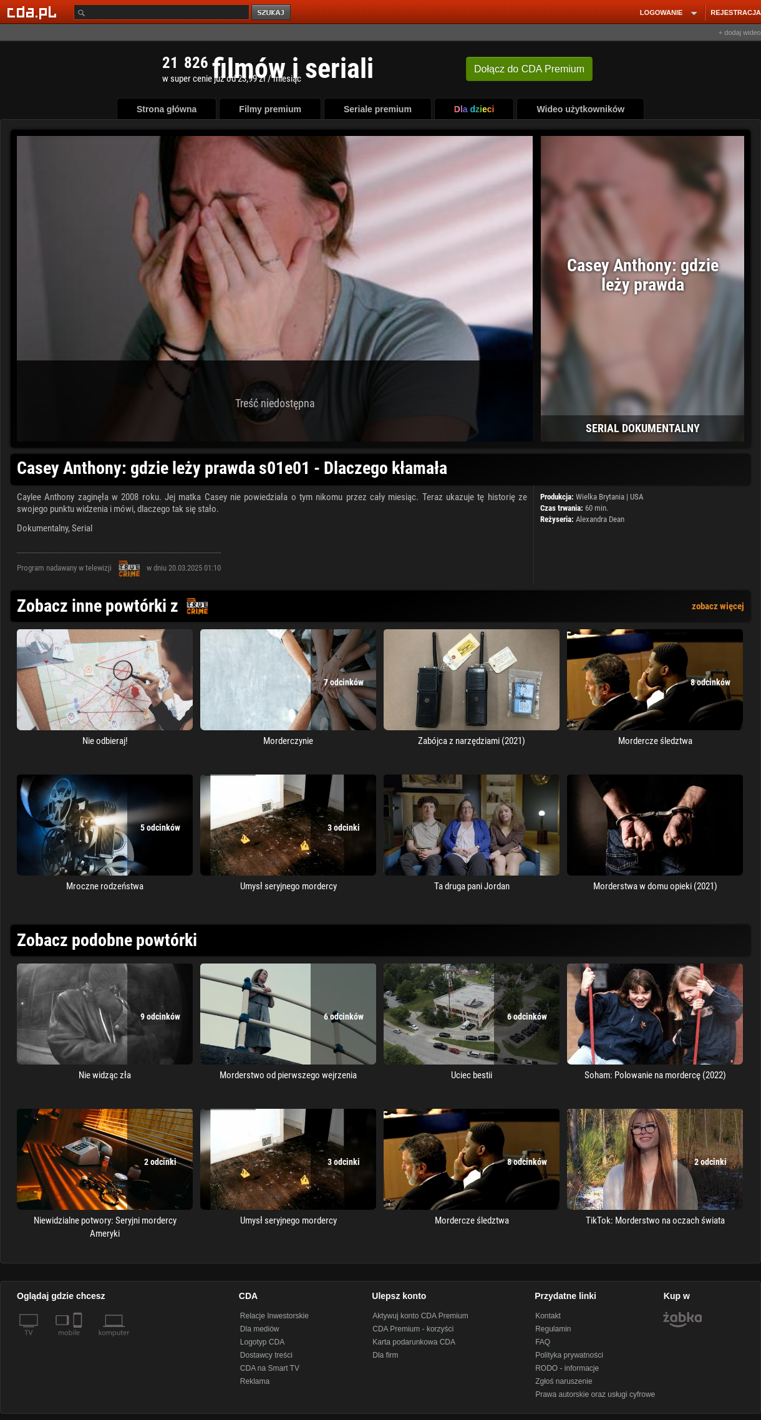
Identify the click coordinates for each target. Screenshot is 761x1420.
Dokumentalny (42, 528)
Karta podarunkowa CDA (413, 1342)
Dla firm (385, 1355)
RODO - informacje (567, 1368)
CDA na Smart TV (269, 1368)
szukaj (272, 12)
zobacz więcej (718, 606)
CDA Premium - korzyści (412, 1329)
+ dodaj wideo (740, 32)
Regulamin (553, 1329)
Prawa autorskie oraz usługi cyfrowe (595, 1394)
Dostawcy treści (266, 1355)
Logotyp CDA (262, 1342)
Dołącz (529, 69)
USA (636, 496)
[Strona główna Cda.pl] (33, 12)
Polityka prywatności (569, 1355)
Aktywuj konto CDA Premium (420, 1315)
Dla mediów (259, 1329)
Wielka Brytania (600, 496)
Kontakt (548, 1315)
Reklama (254, 1381)
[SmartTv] (78, 1340)
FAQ (542, 1342)
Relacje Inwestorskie (274, 1315)
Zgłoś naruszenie (563, 1381)
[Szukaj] (162, 12)
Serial (82, 528)
